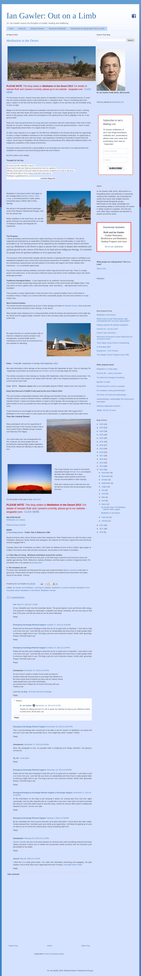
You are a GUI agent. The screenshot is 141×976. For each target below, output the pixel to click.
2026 (101, 424)
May (103, 497)
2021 (101, 442)
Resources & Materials (57, 29)
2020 (101, 445)
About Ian (21, 29)
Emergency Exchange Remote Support (29, 625)
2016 (101, 459)
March (104, 504)
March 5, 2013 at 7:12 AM (27, 604)
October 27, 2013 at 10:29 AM (59, 625)
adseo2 (16, 859)
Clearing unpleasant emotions (108, 406)
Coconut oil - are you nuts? (107, 329)
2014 (101, 466)
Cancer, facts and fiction (106, 333)
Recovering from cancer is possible (110, 386)
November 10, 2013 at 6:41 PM (48, 705)
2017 (101, 456)
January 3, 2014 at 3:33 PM (58, 818)
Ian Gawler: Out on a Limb (51, 15)
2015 (101, 463)
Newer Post (13, 946)
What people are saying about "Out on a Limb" (88, 29)
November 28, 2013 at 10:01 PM (60, 727)
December (106, 473)
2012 (101, 525)
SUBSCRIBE (115, 168)
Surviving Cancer (15, 532)
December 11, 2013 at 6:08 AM (36, 744)
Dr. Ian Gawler (26, 705)
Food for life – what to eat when (109, 373)
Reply (15, 617)
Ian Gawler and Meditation (23, 588)
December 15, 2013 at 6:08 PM (59, 770)
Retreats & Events (37, 29)
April (104, 501)
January (105, 521)
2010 (101, 532)
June (104, 494)
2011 (101, 529)
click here (37, 499)
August (105, 487)
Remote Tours (75, 472)
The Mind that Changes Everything (110, 377)
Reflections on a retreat (15, 520)
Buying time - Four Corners (107, 351)
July (103, 490)
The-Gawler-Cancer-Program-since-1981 (113, 355)
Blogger (90, 971)
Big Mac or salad (103, 382)
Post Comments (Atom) (54, 954)
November (106, 476)
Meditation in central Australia (63, 588)
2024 (101, 431)
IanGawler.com (118, 102)
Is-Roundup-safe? (104, 347)
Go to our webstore (114, 246)
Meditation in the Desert (22, 40)
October (105, 480)
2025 (101, 428)
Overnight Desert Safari (72, 865)
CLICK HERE (32, 512)
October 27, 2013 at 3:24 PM (58, 648)
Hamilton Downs (71, 306)
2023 (101, 435)
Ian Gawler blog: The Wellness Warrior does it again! (113, 508)
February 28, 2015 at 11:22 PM (36, 838)
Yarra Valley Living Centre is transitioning (113, 343)
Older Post (85, 946)
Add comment (13, 874)
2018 (101, 452)
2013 (101, 470)
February (105, 517)
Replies (19, 700)
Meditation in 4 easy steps (107, 369)
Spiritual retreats (19, 842)
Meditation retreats (48, 590)
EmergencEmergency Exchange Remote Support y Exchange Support (43, 793)
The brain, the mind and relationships (111, 395)
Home (11, 29)
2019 (101, 449)
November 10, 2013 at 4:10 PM (36, 670)
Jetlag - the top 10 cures (106, 410)
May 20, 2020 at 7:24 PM (30, 859)
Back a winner (70, 570)
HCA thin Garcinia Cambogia (40, 692)
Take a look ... (102, 269)
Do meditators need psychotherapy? (111, 390)
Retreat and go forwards (16, 525)
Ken (15, 604)
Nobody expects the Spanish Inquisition (112, 325)
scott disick (24, 758)
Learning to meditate (43, 588)
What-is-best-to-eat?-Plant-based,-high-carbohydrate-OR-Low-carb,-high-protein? (113, 320)
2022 (101, 438)
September (106, 483)
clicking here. (37, 563)
